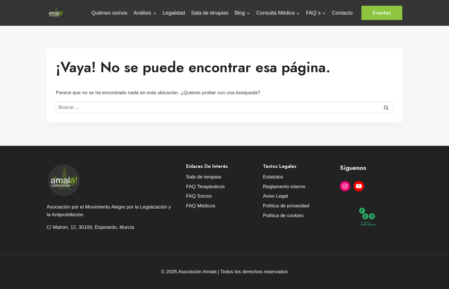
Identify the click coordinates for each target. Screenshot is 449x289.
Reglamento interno (284, 186)
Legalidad (174, 13)
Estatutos (273, 177)
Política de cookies (283, 215)
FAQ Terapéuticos (205, 186)
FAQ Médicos (200, 206)
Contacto (342, 13)
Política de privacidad (286, 206)
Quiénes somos (109, 13)
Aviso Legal (275, 196)
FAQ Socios (199, 196)
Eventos (382, 13)
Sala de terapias (210, 13)
